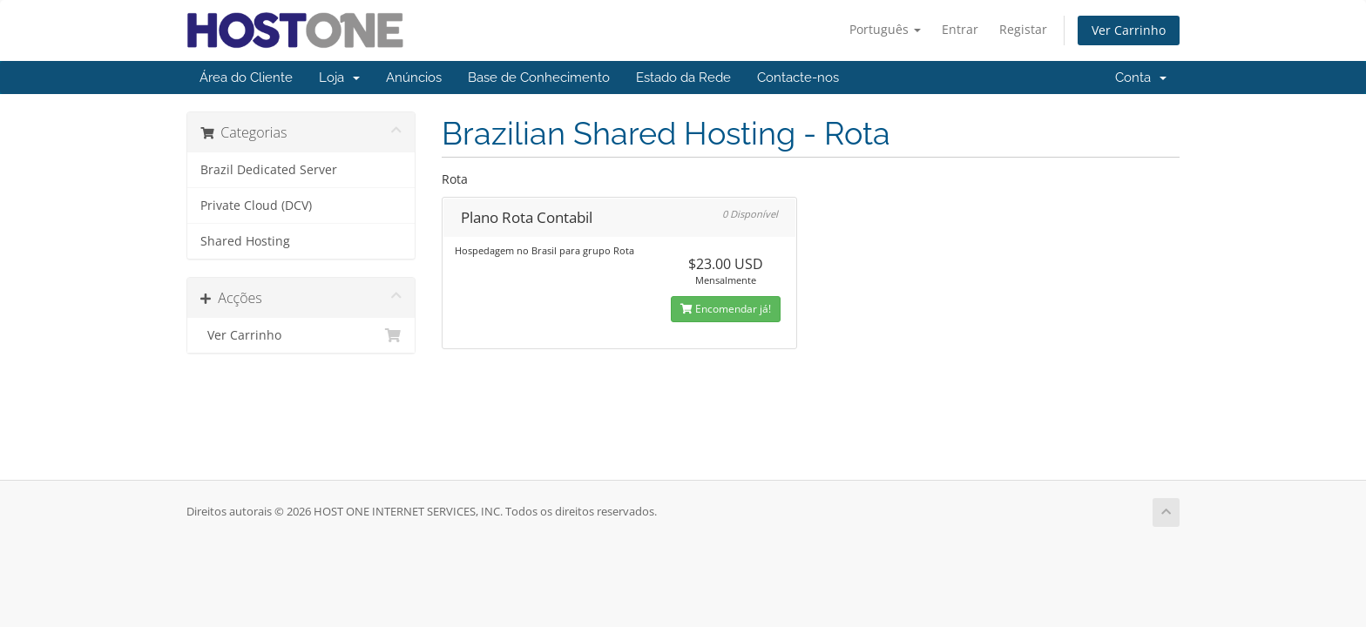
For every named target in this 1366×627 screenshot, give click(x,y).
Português (885, 29)
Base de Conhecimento (539, 77)
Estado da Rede (683, 77)
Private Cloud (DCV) (256, 205)
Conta (1141, 77)
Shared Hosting (245, 241)
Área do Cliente (246, 77)
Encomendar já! (725, 308)
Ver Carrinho (1129, 30)
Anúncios (414, 77)
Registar (1023, 29)
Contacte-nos (798, 77)
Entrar (960, 29)
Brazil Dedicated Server (268, 170)
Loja (339, 77)
